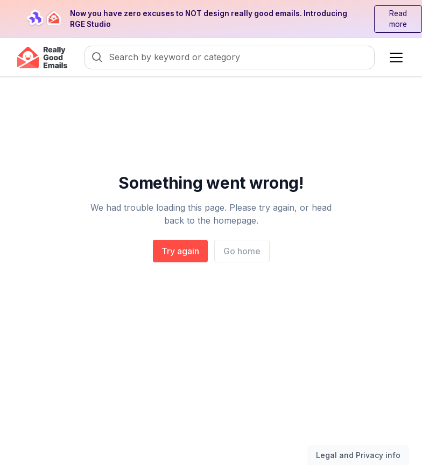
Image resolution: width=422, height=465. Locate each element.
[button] (394, 57)
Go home (242, 251)
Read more (398, 19)
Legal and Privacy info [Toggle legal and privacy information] (358, 455)
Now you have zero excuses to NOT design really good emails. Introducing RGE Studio (208, 19)
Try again (180, 251)
